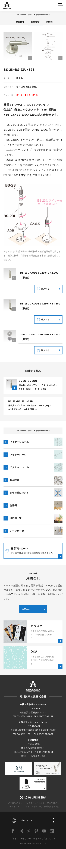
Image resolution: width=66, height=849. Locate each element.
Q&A (9, 4)
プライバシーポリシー (20, 838)
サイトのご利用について (44, 838)
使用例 (49, 21)
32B (32, 114)
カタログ (43, 4)
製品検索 (35, 21)
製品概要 (20, 21)
